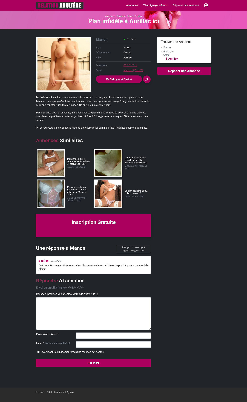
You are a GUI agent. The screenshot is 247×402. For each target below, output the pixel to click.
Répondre (93, 362)
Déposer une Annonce (184, 71)
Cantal (130, 16)
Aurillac (138, 16)
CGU (49, 392)
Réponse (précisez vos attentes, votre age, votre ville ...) (67, 293)
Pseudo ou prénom (47, 334)
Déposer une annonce (186, 5)
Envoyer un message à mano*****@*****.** (133, 249)
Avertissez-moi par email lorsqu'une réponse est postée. (70, 351)
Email (53, 343)
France (167, 47)
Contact (40, 392)
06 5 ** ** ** (130, 65)
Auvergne (121, 16)
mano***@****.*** (133, 70)
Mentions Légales (64, 392)
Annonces (132, 5)
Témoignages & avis (155, 5)
